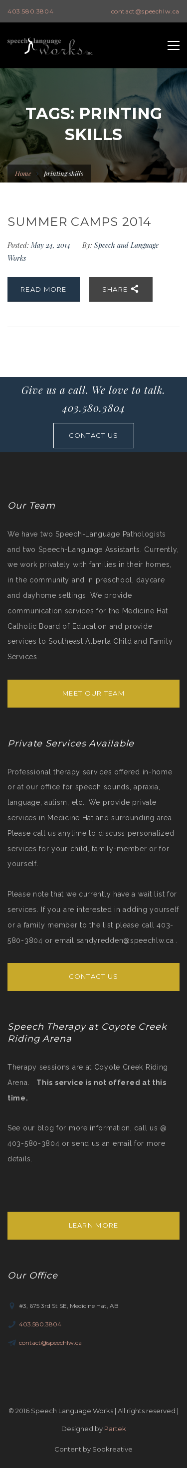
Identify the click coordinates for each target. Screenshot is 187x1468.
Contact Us (94, 976)
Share (121, 288)
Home (23, 173)
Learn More (94, 1225)
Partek (115, 1429)
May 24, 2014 (51, 245)
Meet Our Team (93, 693)
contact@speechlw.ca (145, 11)
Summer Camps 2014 (79, 221)
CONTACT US (94, 435)
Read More (43, 289)
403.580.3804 (30, 11)
